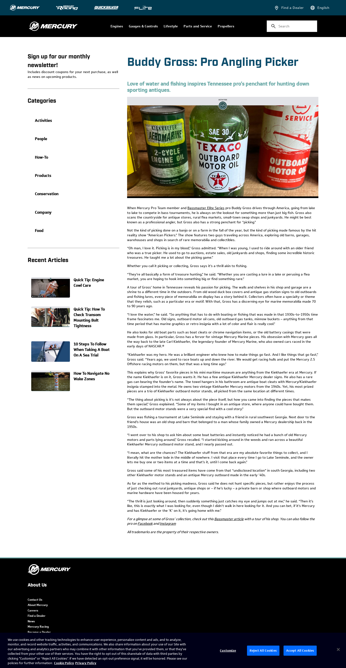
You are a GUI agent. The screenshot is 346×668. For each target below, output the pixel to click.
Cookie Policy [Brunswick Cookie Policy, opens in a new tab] (64, 663)
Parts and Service (198, 26)
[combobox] (292, 26)
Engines (117, 26)
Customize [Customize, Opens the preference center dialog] (228, 650)
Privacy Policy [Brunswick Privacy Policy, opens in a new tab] (85, 663)
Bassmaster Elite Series (205, 208)
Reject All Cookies (263, 650)
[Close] (338, 649)
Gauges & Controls (143, 26)
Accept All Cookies (300, 650)
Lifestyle (171, 26)
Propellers (226, 26)
